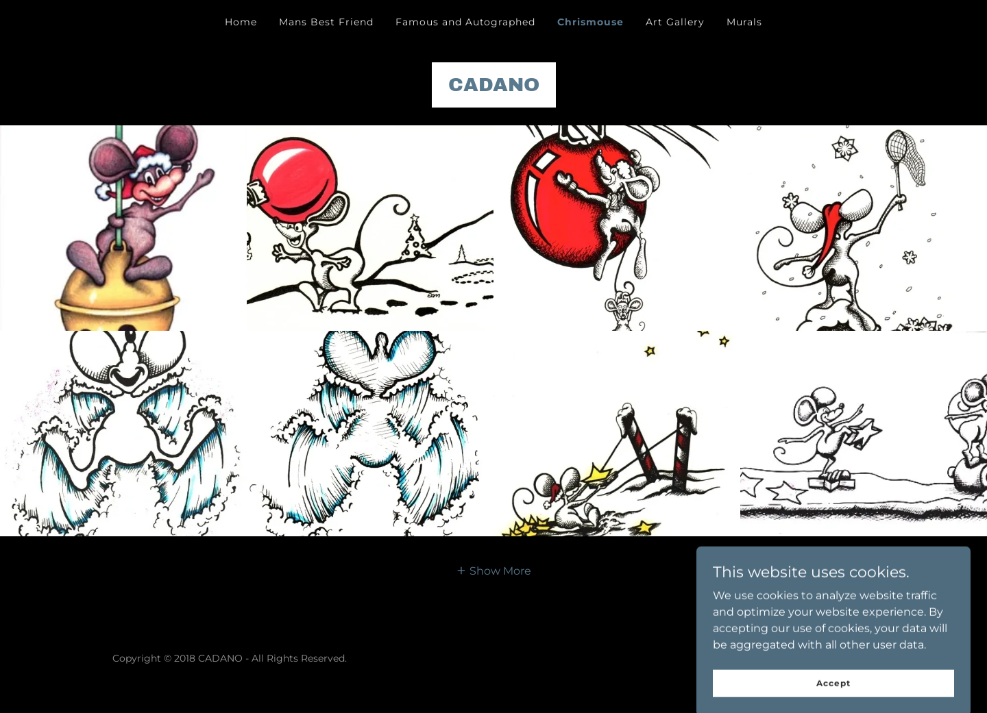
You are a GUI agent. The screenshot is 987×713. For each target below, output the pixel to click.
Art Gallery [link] (675, 22)
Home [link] (241, 22)
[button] (493, 570)
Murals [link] (744, 22)
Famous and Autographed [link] (465, 22)
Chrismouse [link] (590, 22)
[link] (493, 87)
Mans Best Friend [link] (326, 22)
